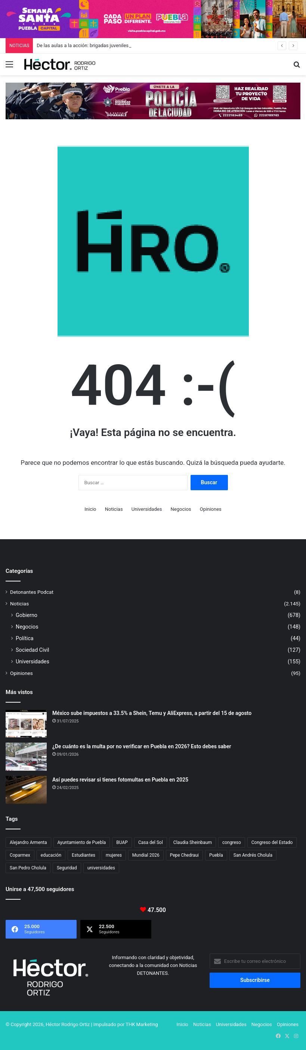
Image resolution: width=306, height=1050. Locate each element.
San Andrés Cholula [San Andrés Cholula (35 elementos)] (253, 855)
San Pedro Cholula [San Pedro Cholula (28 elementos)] (28, 868)
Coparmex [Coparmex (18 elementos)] (20, 855)
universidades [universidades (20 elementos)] (101, 868)
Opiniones (211, 509)
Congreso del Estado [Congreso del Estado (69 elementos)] (272, 842)
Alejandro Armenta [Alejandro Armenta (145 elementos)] (28, 842)
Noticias (114, 509)
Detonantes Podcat (31, 592)
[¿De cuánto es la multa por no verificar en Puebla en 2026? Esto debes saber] (26, 757)
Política (25, 638)
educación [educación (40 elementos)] (51, 855)
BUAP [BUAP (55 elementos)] (122, 842)
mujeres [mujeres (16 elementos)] (114, 855)
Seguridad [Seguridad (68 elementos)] (67, 868)
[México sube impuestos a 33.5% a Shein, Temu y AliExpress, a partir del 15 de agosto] (26, 723)
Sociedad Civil (32, 650)
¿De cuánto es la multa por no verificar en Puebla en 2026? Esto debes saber (141, 746)
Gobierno (26, 615)
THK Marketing (142, 1024)
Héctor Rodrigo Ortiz (68, 1024)
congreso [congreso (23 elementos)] (231, 842)
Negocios (181, 509)
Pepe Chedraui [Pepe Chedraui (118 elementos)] (184, 855)
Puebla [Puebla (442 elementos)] (216, 855)
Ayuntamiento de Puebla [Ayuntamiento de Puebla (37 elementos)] (82, 842)
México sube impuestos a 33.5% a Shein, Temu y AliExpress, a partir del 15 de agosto (151, 713)
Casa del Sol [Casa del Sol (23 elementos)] (150, 842)
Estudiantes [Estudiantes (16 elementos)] (83, 855)
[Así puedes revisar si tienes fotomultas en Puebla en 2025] (26, 790)
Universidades (147, 509)
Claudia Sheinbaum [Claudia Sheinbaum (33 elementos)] (192, 842)
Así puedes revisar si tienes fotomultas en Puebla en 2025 (120, 780)
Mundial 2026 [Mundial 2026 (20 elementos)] (146, 855)
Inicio (90, 509)
